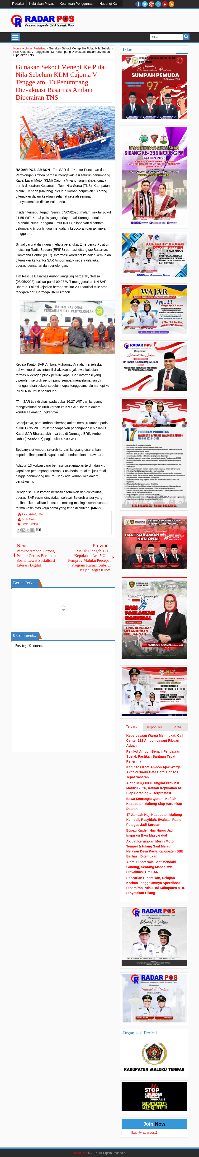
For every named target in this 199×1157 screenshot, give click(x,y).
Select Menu (15, 37)
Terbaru (131, 726)
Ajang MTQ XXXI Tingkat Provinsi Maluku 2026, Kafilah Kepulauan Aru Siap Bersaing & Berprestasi (155, 788)
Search (186, 37)
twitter (145, 4)
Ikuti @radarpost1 (144, 1132)
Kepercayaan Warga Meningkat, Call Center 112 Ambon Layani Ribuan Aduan (154, 740)
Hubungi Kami (110, 3)
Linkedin (158, 4)
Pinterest (165, 4)
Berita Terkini (29, 519)
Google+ (151, 4)
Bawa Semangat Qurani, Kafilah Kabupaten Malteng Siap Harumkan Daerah (154, 804)
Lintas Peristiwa (30, 524)
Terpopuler (154, 727)
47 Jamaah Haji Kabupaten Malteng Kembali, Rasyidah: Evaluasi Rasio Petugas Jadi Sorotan (154, 820)
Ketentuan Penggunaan (77, 3)
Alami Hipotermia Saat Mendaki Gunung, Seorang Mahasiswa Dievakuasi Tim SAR (151, 867)
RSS (171, 4)
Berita (176, 727)
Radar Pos (80, 1153)
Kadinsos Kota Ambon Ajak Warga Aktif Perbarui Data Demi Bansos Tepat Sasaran (153, 772)
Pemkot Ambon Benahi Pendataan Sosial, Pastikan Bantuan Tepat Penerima (153, 756)
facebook (138, 4)
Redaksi (18, 3)
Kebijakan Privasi (41, 3)
